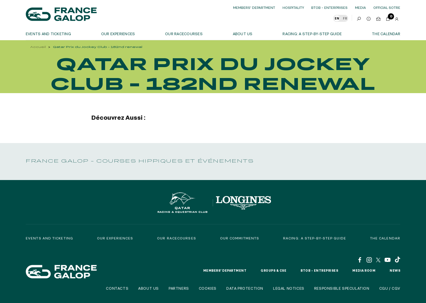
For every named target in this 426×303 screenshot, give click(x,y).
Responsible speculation (341, 288)
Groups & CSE (273, 270)
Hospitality (293, 7)
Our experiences (115, 238)
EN (337, 18)
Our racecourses (184, 34)
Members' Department (254, 7)
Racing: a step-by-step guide (312, 34)
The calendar (386, 34)
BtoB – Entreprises (319, 270)
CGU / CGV (389, 288)
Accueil (38, 46)
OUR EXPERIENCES (118, 34)
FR (345, 18)
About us (243, 34)
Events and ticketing (48, 34)
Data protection (244, 288)
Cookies (208, 288)
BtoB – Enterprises (329, 7)
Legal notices (288, 288)
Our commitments (239, 238)
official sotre (386, 7)
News (395, 270)
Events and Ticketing (49, 238)
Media (360, 7)
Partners (179, 288)
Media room (363, 270)
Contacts (117, 288)
